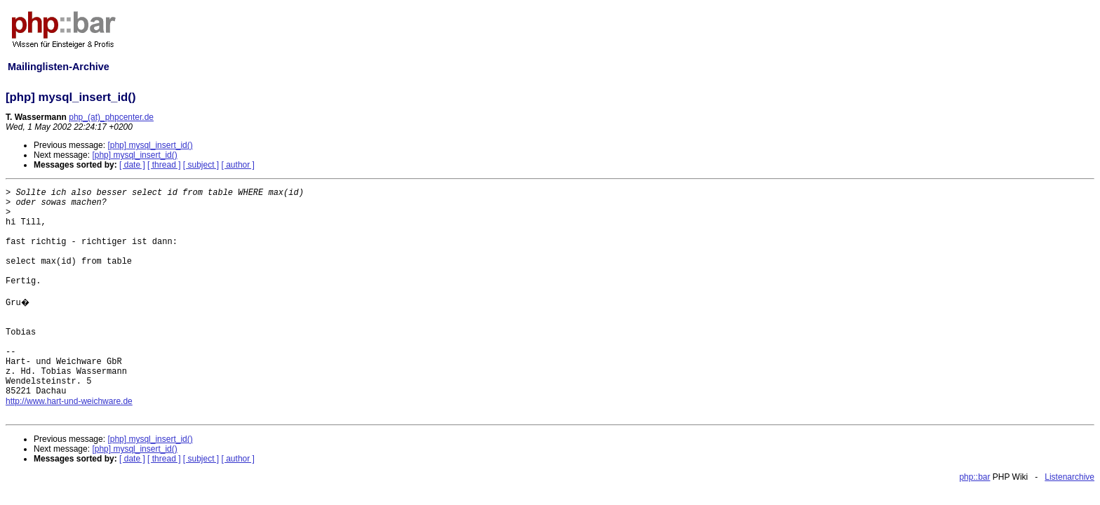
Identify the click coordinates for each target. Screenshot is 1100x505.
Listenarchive (1069, 477)
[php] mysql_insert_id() (149, 145)
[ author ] (238, 165)
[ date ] (132, 165)
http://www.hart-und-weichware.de (69, 401)
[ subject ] (201, 165)
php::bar (974, 477)
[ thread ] (163, 165)
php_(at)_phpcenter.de (111, 117)
